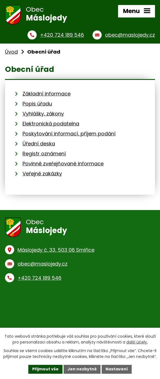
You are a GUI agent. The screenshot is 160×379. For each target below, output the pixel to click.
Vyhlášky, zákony (43, 113)
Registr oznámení (44, 153)
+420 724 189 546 (39, 277)
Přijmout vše (45, 369)
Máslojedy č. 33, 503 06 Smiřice (56, 249)
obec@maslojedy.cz (43, 263)
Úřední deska (38, 143)
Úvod (11, 51)
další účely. (137, 342)
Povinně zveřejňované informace (63, 163)
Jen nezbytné (82, 369)
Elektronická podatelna (50, 123)
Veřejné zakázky (42, 173)
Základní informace (46, 93)
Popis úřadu (37, 103)
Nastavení (117, 369)
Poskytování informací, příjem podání (69, 133)
